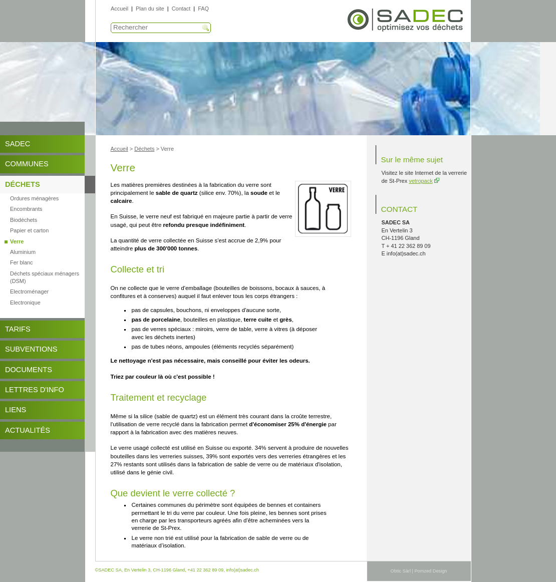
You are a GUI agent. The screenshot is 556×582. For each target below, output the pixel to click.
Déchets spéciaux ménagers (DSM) (44, 277)
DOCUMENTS (28, 370)
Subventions (31, 349)
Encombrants (26, 209)
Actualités (27, 430)
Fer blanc (21, 262)
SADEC (17, 144)
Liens (15, 410)
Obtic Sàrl (401, 570)
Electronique (25, 303)
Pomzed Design (430, 570)
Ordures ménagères (34, 198)
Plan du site (150, 9)
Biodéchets (23, 220)
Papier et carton (29, 230)
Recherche (206, 28)
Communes (27, 164)
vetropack (420, 181)
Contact (181, 9)
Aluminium (23, 252)
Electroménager (29, 291)
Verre (17, 241)
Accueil (119, 9)
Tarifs (18, 329)
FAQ (203, 9)
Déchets (22, 184)
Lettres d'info (34, 390)
